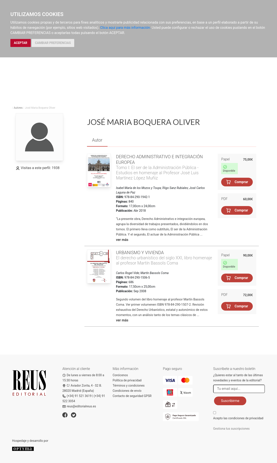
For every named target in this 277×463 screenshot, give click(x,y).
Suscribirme (230, 401)
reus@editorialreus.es (79, 406)
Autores (18, 107)
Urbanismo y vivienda (140, 252)
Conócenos (120, 375)
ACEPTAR (20, 43)
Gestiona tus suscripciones (231, 428)
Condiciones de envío (127, 390)
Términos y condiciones (129, 385)
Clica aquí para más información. (125, 28)
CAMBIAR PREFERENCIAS (53, 43)
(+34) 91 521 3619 (77, 396)
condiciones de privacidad (245, 418)
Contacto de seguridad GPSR (132, 396)
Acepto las (238, 418)
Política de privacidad (127, 380)
